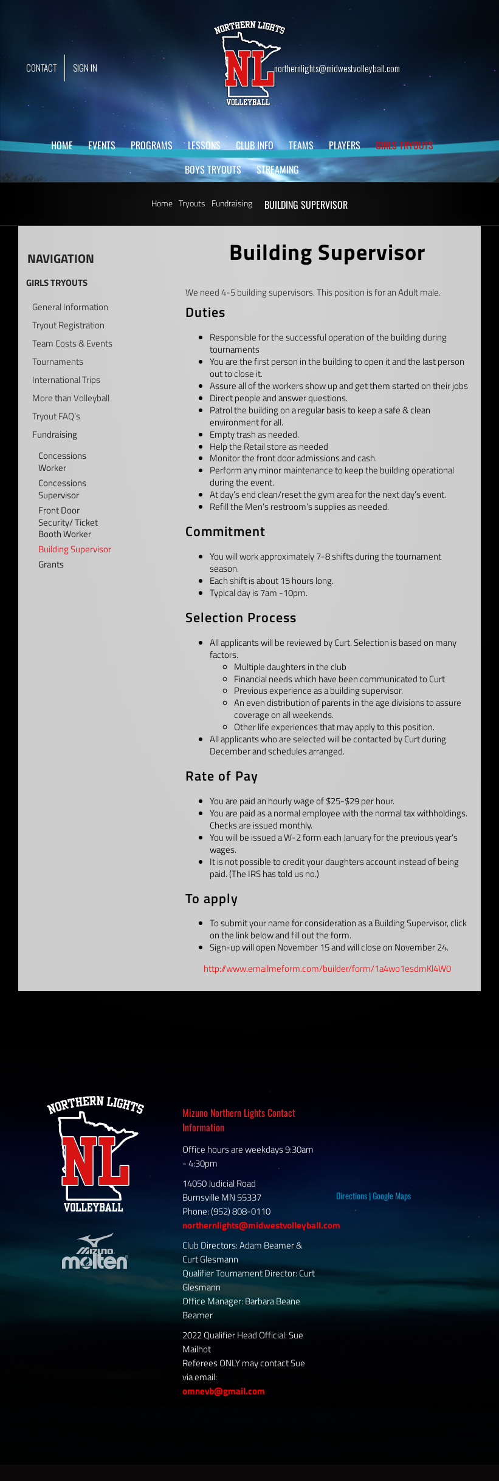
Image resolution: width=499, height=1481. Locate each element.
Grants (51, 564)
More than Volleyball (70, 398)
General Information (70, 307)
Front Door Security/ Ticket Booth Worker (68, 522)
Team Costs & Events (72, 343)
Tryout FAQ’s (56, 416)
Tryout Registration (68, 325)
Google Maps (392, 1195)
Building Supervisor (74, 549)
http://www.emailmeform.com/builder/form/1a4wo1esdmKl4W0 (327, 968)
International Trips (66, 380)
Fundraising (54, 435)
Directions (351, 1195)
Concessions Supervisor (62, 489)
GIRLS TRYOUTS (57, 283)
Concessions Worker (62, 462)
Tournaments (57, 362)
